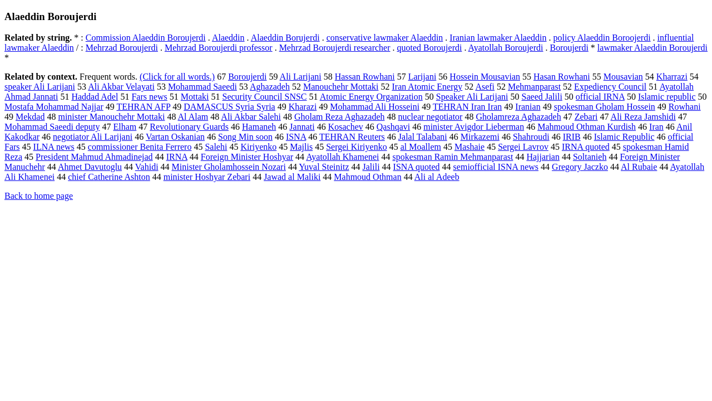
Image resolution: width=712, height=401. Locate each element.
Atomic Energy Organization (371, 96)
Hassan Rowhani (365, 76)
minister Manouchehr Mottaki (111, 116)
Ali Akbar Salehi (251, 116)
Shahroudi (531, 136)
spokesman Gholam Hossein (604, 106)
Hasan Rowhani (561, 76)
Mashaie (469, 146)
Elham (125, 126)
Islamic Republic (624, 136)
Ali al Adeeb (436, 177)
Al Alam (193, 116)
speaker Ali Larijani (39, 86)
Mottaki (195, 96)
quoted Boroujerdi (429, 47)
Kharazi (303, 106)
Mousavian (623, 76)
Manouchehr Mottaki (341, 86)
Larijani (422, 76)
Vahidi (147, 167)
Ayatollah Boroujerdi (505, 47)
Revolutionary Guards (189, 126)
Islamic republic (667, 96)
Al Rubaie (639, 167)
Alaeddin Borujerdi (285, 37)
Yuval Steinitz (324, 167)
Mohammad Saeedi (202, 86)
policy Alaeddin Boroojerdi (602, 37)
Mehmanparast (534, 86)
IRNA (176, 157)
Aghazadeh (270, 86)
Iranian (527, 106)
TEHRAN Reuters (352, 136)
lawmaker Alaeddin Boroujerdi (652, 47)
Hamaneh (259, 126)
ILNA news (54, 146)
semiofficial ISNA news (495, 167)
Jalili (371, 167)
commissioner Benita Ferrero (140, 146)
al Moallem (420, 146)
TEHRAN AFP (143, 106)
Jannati (301, 126)
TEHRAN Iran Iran (467, 106)
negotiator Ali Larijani (92, 136)
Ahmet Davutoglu (90, 167)
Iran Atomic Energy (427, 86)
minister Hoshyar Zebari (207, 177)
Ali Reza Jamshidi (643, 116)
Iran (656, 126)
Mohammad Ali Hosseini (374, 106)
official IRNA (600, 96)
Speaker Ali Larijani (472, 96)
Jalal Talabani (422, 136)
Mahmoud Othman (367, 177)
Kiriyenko (258, 146)
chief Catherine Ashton (109, 177)
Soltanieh (589, 157)
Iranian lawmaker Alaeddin (497, 37)
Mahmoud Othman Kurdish (586, 126)
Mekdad (30, 116)
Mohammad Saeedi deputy (52, 126)
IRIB (572, 136)
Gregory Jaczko (580, 167)
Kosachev (345, 126)
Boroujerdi (569, 47)
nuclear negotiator (430, 116)
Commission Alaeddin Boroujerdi (146, 37)
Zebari (586, 116)
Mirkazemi (480, 136)
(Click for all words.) (177, 76)
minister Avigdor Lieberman (473, 126)
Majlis (301, 146)
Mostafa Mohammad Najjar (53, 106)
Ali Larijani (301, 76)
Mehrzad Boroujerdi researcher (334, 47)
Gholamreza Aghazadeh (518, 116)
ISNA (296, 136)
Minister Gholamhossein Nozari (229, 167)
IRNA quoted (586, 146)
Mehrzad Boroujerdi (122, 47)
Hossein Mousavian (484, 76)
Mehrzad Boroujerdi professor (219, 47)
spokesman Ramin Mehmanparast (453, 157)
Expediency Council (610, 86)
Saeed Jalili (542, 96)
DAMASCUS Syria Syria (229, 106)
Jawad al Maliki (292, 177)
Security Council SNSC (264, 96)
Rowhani (685, 106)
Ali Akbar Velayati (121, 86)
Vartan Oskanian (175, 136)
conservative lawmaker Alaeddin (385, 37)
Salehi (216, 146)
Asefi (485, 86)
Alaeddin (228, 37)
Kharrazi (672, 76)
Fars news (149, 96)
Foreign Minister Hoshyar (247, 157)
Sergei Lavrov (523, 146)
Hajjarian (543, 157)
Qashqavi (393, 126)
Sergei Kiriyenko (356, 146)
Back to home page (38, 195)
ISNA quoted (416, 167)
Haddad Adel (94, 96)
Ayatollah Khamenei (342, 157)
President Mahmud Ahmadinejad (94, 157)
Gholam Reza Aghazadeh (339, 116)
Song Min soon (245, 136)
